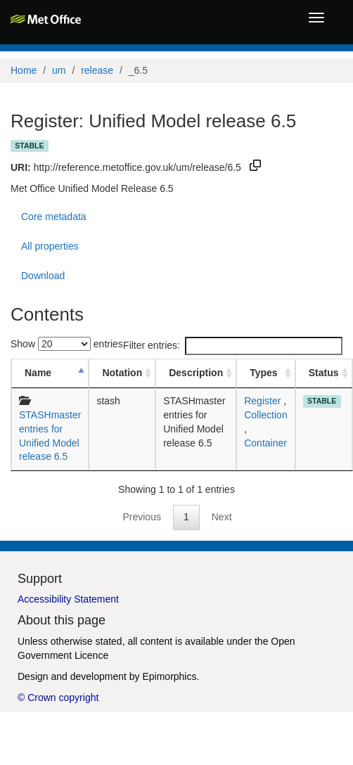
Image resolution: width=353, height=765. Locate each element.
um (58, 70)
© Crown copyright (58, 697)
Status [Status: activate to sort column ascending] (324, 372)
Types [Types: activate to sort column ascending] (263, 372)
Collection (265, 414)
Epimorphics (169, 676)
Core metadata (53, 216)
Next (222, 516)
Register (262, 400)
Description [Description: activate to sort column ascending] (196, 372)
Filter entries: (232, 346)
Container (265, 443)
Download (43, 275)
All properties (50, 246)
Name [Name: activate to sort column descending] (38, 372)
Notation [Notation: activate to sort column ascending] (122, 372)
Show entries (67, 344)
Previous (141, 516)
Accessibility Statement (68, 599)
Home (24, 70)
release (97, 70)
